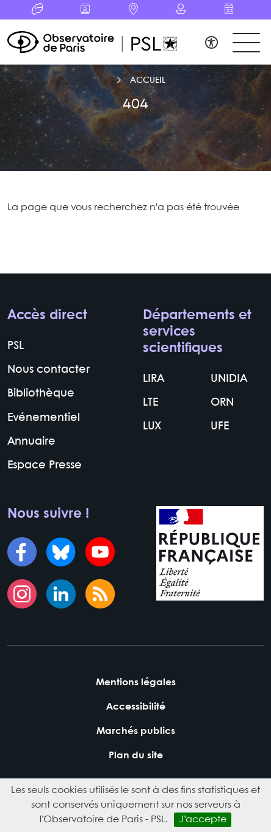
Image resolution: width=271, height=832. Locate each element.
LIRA (153, 379)
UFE (220, 426)
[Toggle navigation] (246, 43)
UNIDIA (229, 379)
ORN (222, 403)
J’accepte (202, 819)
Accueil (147, 80)
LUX (152, 426)
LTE (150, 403)
